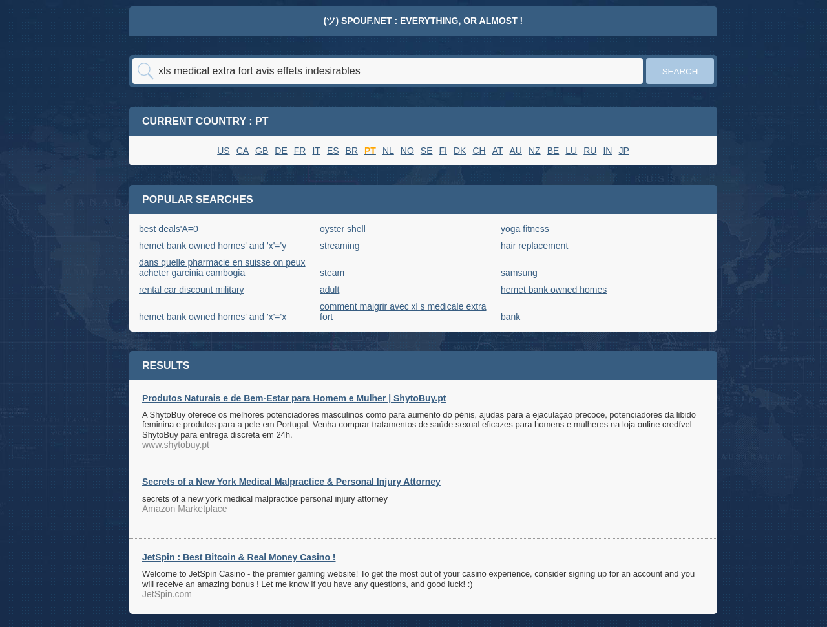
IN (607, 150)
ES (333, 150)
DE (281, 150)
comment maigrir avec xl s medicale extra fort (403, 311)
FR (300, 150)
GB (261, 150)
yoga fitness (525, 229)
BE (553, 150)
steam (332, 273)
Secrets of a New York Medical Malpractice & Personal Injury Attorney (291, 481)
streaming (339, 245)
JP (623, 150)
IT (316, 150)
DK (460, 150)
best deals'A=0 (168, 229)
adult (329, 289)
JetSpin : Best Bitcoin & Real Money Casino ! (239, 557)
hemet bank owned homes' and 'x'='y (212, 245)
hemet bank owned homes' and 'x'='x (212, 317)
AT (497, 150)
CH (478, 150)
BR (352, 150)
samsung (519, 273)
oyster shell (343, 229)
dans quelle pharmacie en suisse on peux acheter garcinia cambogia (222, 267)
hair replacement (534, 245)
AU (516, 150)
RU (589, 150)
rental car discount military (191, 289)
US (223, 150)
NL (388, 150)
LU (571, 150)
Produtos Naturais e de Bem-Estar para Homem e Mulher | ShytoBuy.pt (294, 398)
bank (510, 317)
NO (407, 150)
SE (427, 150)
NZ (535, 150)
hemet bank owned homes (554, 289)
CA (242, 150)
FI (443, 150)
